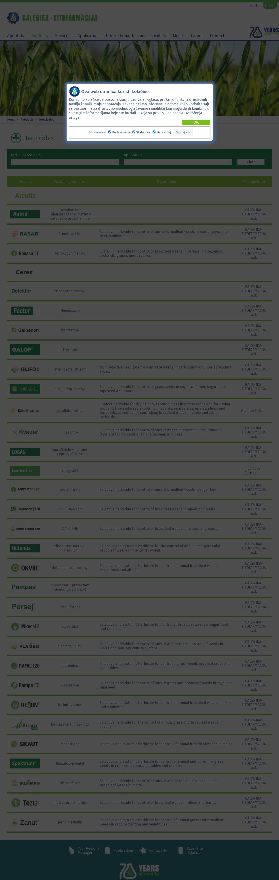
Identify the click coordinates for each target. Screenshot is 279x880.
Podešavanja (121, 130)
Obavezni (99, 130)
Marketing (163, 130)
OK (196, 120)
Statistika (143, 130)
